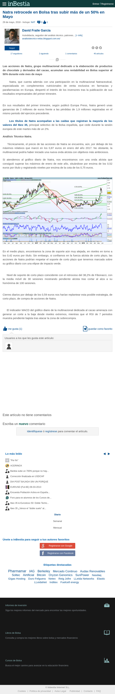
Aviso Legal (60, 691)
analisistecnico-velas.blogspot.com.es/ (41, 38)
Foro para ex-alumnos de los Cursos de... (30, 497)
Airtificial (28, 575)
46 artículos (98, 53)
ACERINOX (16, 465)
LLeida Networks (84, 578)
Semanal (57, 521)
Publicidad (75, 691)
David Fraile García (36, 30)
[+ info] (79, 35)
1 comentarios (71, 53)
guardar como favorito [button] (97, 328)
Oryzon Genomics (60, 575)
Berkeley (43, 571)
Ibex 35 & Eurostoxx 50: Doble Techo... (29, 503)
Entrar (96, 4)
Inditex (54, 582)
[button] (12, 48)
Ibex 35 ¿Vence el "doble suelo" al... (28, 508)
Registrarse (107, 4)
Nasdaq (96, 575)
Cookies (22, 691)
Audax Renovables (92, 571)
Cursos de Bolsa (57, 660)
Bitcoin (41, 575)
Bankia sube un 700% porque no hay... (29, 471)
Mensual (57, 528)
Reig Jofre (65, 578)
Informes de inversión (57, 605)
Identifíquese (34, 431)
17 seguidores (16, 53)
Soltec (16, 575)
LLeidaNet (40, 582)
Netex (52, 578)
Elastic (101, 578)
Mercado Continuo (65, 571)
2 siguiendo (44, 53)
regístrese (51, 431)
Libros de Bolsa (57, 632)
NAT (33, 22)
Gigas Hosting (16, 578)
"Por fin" (14, 460)
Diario (57, 514)
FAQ (98, 691)
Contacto (88, 691)
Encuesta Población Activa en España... (30, 492)
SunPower (82, 575)
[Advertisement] (59, 380)
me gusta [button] (11, 328)
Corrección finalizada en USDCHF (27, 476)
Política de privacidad (40, 691)
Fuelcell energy (70, 582)
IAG (32, 571)
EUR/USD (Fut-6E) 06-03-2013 (25, 487)
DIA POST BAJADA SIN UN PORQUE (29, 481)
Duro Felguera (37, 578)
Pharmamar (17, 571)
